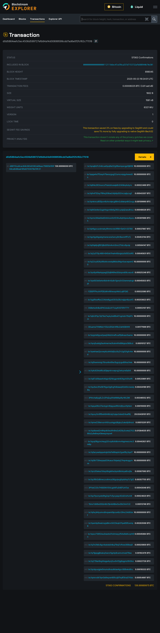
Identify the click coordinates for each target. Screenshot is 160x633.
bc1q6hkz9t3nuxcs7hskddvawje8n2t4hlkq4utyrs (109, 185)
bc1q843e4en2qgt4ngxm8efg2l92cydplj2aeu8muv (110, 210)
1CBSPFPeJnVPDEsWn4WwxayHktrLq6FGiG (108, 291)
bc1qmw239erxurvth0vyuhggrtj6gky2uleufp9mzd (111, 422)
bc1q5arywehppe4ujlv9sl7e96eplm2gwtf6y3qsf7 (111, 452)
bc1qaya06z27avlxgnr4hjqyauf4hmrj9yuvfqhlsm (110, 406)
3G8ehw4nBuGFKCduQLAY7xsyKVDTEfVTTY (108, 308)
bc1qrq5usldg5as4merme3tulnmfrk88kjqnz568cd (111, 343)
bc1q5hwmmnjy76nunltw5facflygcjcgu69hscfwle (110, 362)
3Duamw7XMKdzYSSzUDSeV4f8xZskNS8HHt (109, 327)
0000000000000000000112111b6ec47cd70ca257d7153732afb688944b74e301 (118, 64)
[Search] (112, 19)
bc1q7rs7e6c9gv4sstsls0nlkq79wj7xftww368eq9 (111, 545)
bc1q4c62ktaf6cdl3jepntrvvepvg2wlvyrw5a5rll (110, 370)
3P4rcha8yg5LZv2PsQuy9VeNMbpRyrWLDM (109, 398)
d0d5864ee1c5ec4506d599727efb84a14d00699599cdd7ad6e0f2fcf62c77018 (47, 157)
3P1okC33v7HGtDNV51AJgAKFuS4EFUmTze (109, 487)
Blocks (22, 19)
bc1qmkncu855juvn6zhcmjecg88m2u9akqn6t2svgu (111, 201)
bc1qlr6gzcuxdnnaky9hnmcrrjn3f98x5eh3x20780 (110, 229)
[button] (96, 41)
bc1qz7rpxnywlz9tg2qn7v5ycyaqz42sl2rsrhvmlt (110, 496)
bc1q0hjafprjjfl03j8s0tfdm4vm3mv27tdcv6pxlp (108, 245)
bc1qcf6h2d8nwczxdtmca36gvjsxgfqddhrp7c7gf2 (111, 479)
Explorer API (55, 19)
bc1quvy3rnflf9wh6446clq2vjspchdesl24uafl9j (110, 414)
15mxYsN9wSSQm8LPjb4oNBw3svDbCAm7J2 (109, 504)
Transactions (37, 19)
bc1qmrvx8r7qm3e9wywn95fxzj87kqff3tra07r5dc (111, 577)
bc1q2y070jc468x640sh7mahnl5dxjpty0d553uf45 (110, 253)
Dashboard (9, 19)
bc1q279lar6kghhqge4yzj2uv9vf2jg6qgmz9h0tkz (111, 561)
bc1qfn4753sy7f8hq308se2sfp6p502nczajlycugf (109, 193)
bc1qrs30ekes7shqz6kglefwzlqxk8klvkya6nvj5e (110, 471)
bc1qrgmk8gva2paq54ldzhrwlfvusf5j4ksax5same (110, 335)
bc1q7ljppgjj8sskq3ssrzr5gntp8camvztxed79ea (110, 553)
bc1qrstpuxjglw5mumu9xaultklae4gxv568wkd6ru (110, 569)
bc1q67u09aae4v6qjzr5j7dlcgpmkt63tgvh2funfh (111, 379)
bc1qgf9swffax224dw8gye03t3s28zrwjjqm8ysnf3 (110, 299)
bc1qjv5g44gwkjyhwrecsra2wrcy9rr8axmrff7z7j (108, 237)
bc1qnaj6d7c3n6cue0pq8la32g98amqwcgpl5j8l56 (110, 166)
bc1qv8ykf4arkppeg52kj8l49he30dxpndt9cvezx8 (110, 272)
